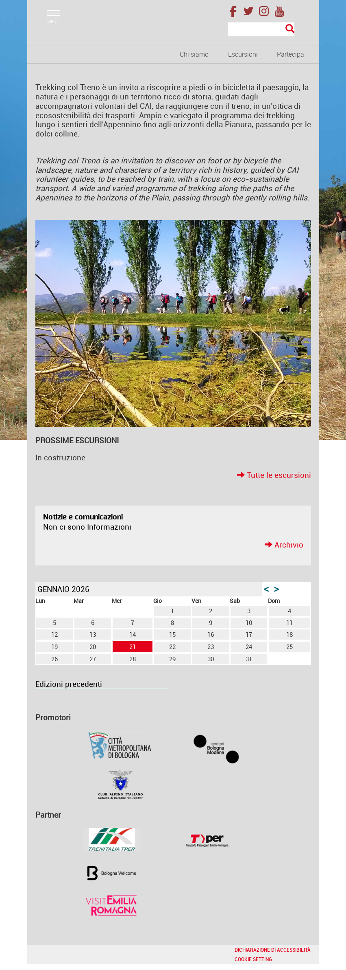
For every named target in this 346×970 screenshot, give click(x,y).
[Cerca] (261, 29)
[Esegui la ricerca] (289, 29)
